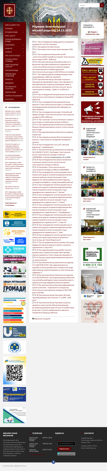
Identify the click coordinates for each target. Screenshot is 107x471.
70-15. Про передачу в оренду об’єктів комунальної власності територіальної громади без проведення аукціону (52, 139)
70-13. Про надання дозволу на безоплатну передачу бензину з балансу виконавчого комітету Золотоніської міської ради (53, 127)
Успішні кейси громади (11, 60)
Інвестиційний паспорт (11, 66)
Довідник (9, 83)
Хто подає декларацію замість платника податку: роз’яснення (13, 157)
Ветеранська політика (10, 88)
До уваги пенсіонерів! (12, 129)
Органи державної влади (13, 40)
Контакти (9, 99)
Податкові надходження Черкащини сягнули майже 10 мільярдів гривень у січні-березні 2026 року (14, 137)
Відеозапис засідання (42, 319)
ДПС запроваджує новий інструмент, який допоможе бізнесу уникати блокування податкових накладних (14, 165)
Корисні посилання (13, 96)
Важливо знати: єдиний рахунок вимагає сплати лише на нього (13, 113)
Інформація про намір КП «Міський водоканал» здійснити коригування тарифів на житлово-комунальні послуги (13, 177)
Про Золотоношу (12, 56)
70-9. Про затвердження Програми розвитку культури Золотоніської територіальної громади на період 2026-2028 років (53, 97)
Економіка (9, 45)
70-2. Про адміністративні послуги (47, 47)
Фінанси (8, 48)
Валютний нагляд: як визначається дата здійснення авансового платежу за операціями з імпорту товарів (13, 122)
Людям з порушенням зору (92, 33)
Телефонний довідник (37, 454)
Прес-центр (10, 36)
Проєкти (9, 79)
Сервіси (8, 52)
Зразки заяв (10, 92)
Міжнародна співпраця (10, 75)
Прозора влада (11, 70)
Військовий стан (12, 25)
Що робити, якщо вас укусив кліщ (12, 187)
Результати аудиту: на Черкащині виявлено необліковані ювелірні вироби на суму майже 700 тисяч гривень (13, 148)
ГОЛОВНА (9, 28)
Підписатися (64, 449)
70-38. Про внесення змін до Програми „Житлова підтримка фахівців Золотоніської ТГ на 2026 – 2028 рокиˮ (51, 297)
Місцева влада (11, 32)
